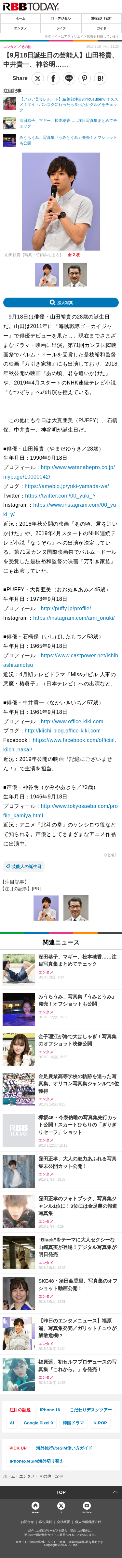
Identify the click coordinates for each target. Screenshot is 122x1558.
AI (12, 1422)
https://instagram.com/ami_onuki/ (74, 618)
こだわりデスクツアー (91, 1409)
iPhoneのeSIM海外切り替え (36, 1461)
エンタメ (20, 28)
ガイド (101, 28)
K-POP (100, 1422)
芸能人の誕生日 (26, 866)
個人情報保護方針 (88, 1522)
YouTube (86, 1512)
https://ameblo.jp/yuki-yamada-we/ (67, 486)
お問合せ (27, 1522)
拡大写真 (65, 302)
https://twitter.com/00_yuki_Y (60, 496)
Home (35, 1512)
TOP (61, 1492)
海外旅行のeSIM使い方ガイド (64, 1448)
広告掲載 (45, 1522)
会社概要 (63, 1522)
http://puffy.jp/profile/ (66, 608)
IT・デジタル (61, 18)
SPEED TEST (101, 18)
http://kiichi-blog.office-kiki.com (63, 730)
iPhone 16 (50, 1409)
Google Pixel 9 (38, 1422)
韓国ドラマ (73, 1422)
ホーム (20, 18)
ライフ (61, 28)
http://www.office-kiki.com (72, 721)
